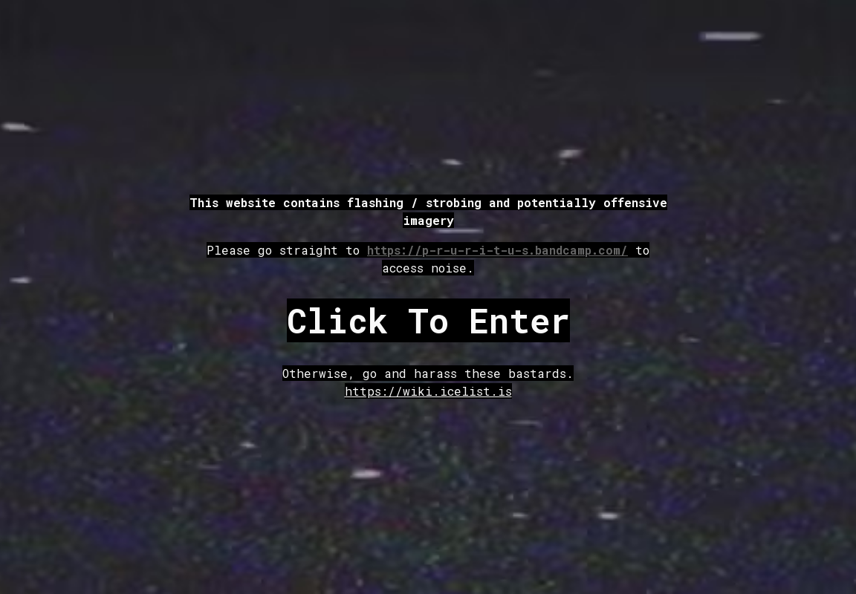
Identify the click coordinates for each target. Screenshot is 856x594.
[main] (428, 235)
